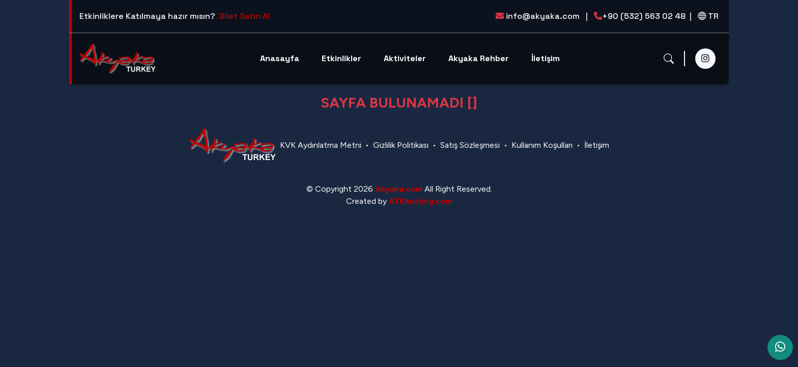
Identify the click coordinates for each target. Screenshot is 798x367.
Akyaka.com (398, 189)
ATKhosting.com (420, 201)
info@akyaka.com (542, 16)
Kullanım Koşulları (542, 145)
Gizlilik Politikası (401, 145)
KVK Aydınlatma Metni (320, 145)
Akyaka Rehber (478, 58)
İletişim (545, 58)
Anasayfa (279, 58)
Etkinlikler (341, 58)
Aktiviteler (405, 58)
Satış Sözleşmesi (470, 145)
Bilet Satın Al (244, 16)
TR (708, 16)
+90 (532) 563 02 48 (643, 16)
